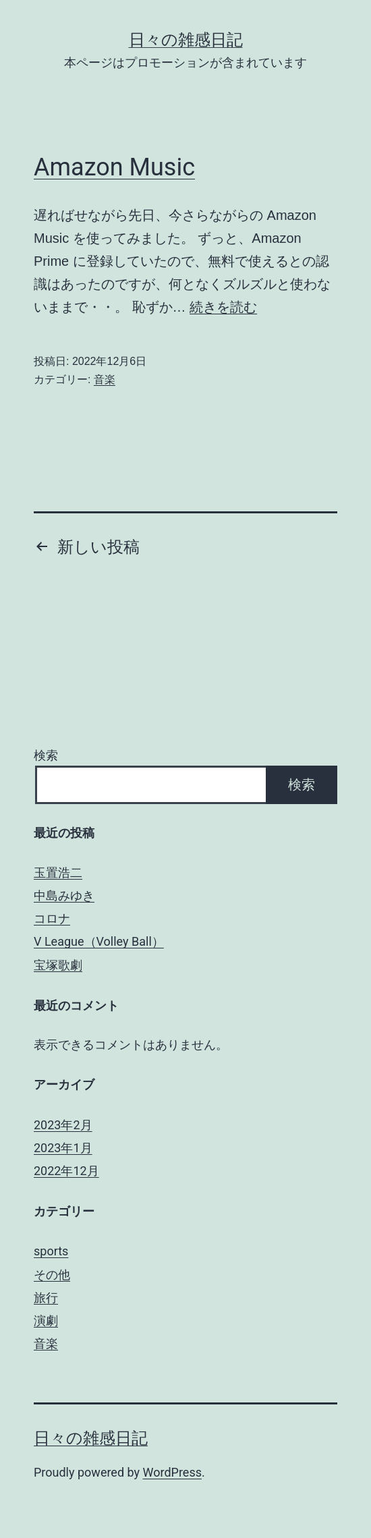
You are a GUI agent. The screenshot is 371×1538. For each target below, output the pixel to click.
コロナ (52, 918)
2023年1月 (63, 1148)
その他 (52, 1275)
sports (51, 1251)
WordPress (172, 1472)
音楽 (104, 379)
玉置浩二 (58, 872)
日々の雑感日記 (186, 39)
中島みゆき (64, 895)
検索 (46, 755)
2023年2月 (63, 1125)
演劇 (46, 1320)
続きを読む (223, 307)
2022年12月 (66, 1171)
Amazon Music (114, 167)
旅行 (46, 1297)
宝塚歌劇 (58, 965)
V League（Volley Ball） (99, 941)
